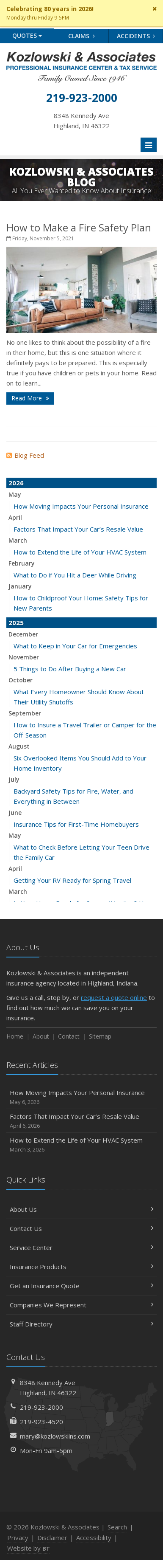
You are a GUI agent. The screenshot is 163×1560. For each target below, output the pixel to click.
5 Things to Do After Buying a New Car (70, 669)
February (21, 563)
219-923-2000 (41, 1407)
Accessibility (93, 1537)
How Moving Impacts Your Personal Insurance (81, 506)
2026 (16, 483)
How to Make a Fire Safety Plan (78, 227)
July (13, 779)
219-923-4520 (41, 1421)
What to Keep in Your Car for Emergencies (75, 646)
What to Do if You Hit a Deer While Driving (75, 575)
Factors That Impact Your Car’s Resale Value (78, 529)
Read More (30, 398)
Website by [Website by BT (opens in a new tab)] (28, 1548)
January (20, 586)
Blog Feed (25, 455)
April (15, 517)
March (17, 540)
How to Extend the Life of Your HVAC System (80, 552)
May (14, 494)
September (24, 713)
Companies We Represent (81, 1305)
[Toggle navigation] (149, 145)
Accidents (136, 36)
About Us (81, 1209)
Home (14, 1036)
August (19, 746)
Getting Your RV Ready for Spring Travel (72, 880)
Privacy (17, 1537)
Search (117, 1527)
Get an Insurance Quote (81, 1285)
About (41, 1036)
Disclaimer (52, 1537)
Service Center (81, 1247)
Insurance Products (81, 1266)
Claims (81, 36)
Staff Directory (81, 1324)
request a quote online (114, 997)
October (20, 680)
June (15, 812)
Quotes (27, 35)
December (23, 634)
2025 (16, 622)
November (23, 657)
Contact (69, 1036)
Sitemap (100, 1036)
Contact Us (81, 1228)
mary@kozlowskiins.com (55, 1436)
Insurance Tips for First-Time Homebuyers (76, 824)
